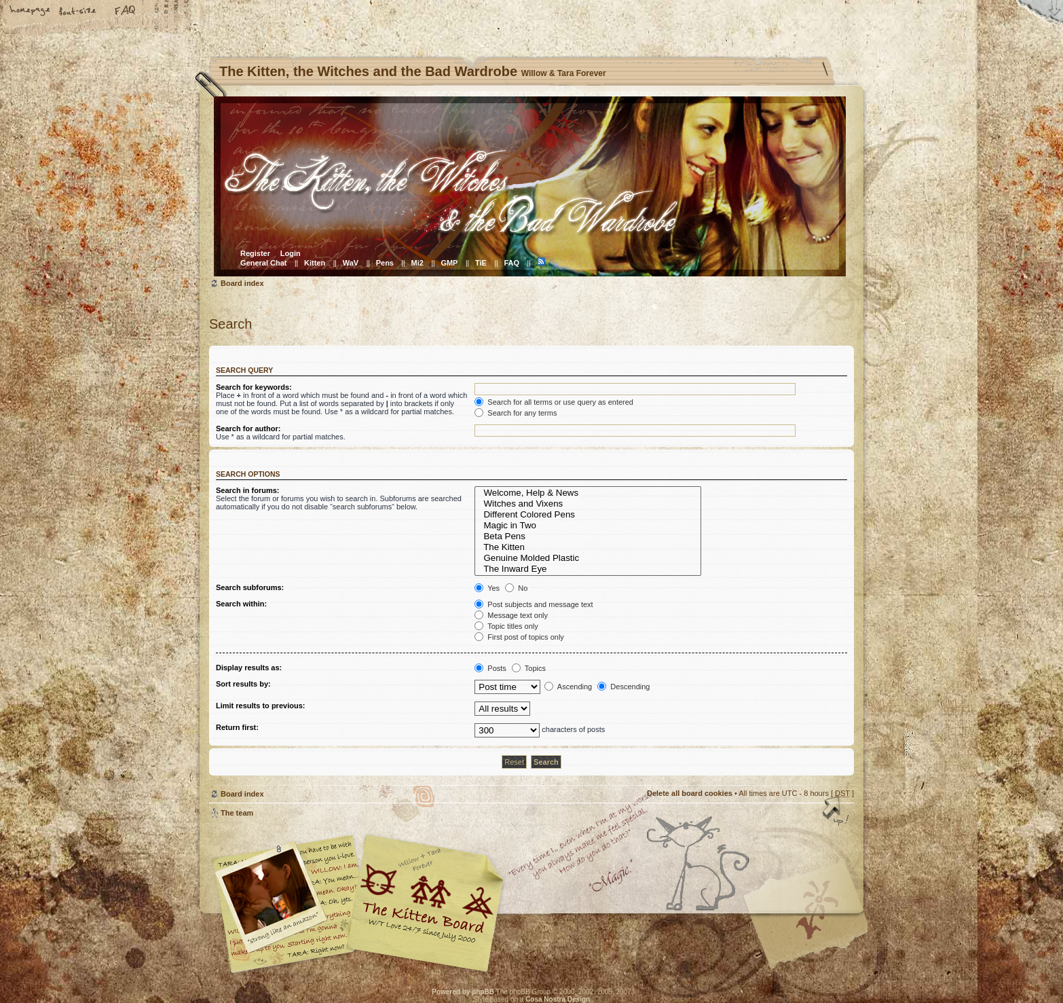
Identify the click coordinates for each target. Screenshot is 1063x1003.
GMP (449, 263)
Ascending (568, 686)
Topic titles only (506, 626)
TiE (481, 263)
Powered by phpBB (463, 992)
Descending (623, 686)
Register (255, 253)
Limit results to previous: (260, 705)
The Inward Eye (588, 569)
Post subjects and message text (533, 604)
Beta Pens (588, 536)
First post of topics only (519, 637)
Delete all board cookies (689, 793)
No (516, 588)
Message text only (511, 615)
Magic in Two (588, 525)
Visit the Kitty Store (813, 933)
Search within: (241, 604)
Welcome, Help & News (588, 493)
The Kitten (588, 547)
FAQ (125, 11)
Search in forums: (248, 490)
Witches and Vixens (588, 503)
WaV (350, 263)
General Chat (263, 263)
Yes (487, 588)
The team (237, 813)
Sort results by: (243, 684)
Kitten (314, 263)
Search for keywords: (254, 387)
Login (290, 253)
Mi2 (417, 263)
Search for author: (248, 428)
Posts (490, 668)
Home (30, 11)
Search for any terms (515, 413)
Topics (529, 668)
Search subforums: (250, 587)
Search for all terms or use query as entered (553, 402)
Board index (530, 186)
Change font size (78, 11)
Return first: (237, 727)
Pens (385, 263)
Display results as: (249, 667)
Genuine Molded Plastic (588, 558)
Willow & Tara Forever (426, 899)
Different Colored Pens (588, 514)
